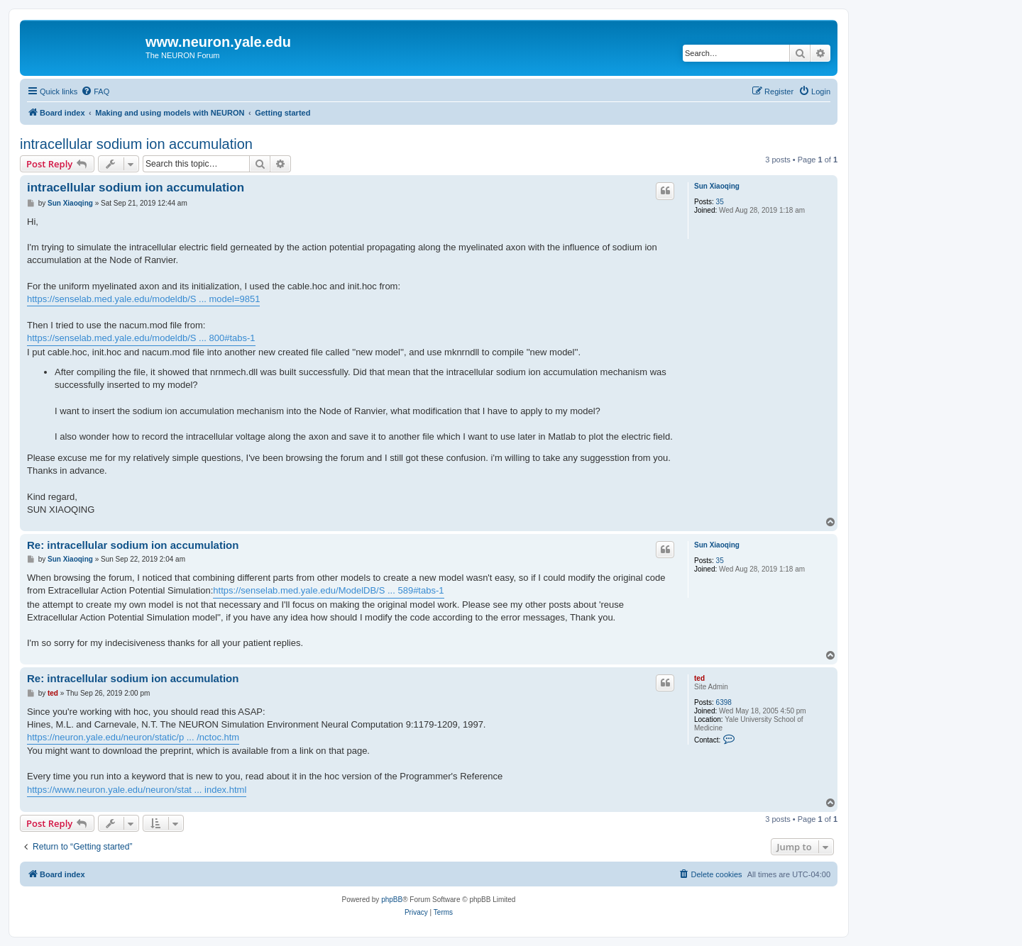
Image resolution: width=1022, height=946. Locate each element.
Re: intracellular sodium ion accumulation (132, 545)
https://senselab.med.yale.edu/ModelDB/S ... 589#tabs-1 (328, 590)
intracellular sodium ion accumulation (136, 144)
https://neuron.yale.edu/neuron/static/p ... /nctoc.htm (133, 737)
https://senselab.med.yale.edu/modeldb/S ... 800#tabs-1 (141, 338)
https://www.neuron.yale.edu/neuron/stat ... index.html (136, 789)
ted (699, 678)
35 (720, 202)
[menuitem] (95, 91)
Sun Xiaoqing (717, 186)
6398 (724, 702)
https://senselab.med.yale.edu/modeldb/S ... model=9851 (143, 299)
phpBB (391, 899)
